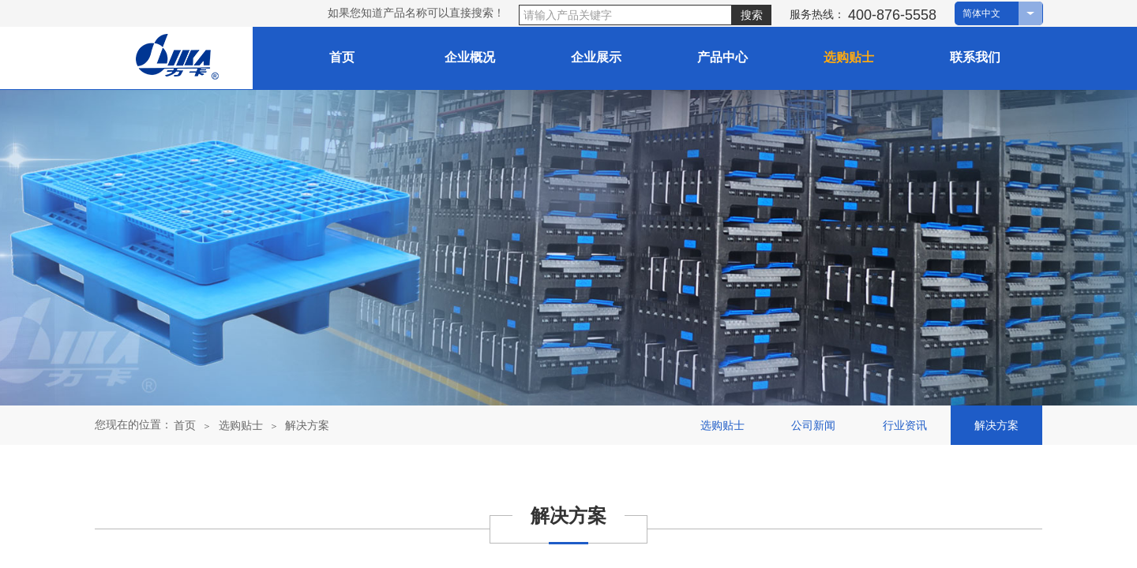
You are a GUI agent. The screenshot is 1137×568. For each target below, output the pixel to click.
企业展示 (596, 57)
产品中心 (722, 57)
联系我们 (975, 57)
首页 (342, 57)
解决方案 (307, 425)
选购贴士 (241, 425)
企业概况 (470, 57)
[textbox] (625, 15)
